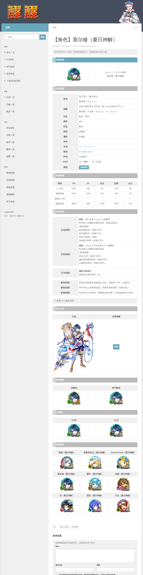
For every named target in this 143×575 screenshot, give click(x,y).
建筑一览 (9, 149)
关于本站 (9, 201)
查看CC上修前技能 (65, 301)
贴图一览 (9, 156)
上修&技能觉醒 (13, 81)
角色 (55, 27)
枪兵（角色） (64, 527)
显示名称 (58, 565)
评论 (57, 546)
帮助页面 (9, 187)
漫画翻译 (9, 194)
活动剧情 (9, 180)
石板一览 (9, 104)
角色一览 (10, 52)
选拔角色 (10, 73)
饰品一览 (9, 111)
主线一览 (9, 135)
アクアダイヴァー (87, 146)
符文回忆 (9, 128)
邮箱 (98, 565)
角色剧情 (9, 173)
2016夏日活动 (85, 152)
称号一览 (9, 142)
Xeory (57, 46)
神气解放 (75, 527)
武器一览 (10, 97)
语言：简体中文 (10, 216)
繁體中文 (21, 216)
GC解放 (10, 59)
